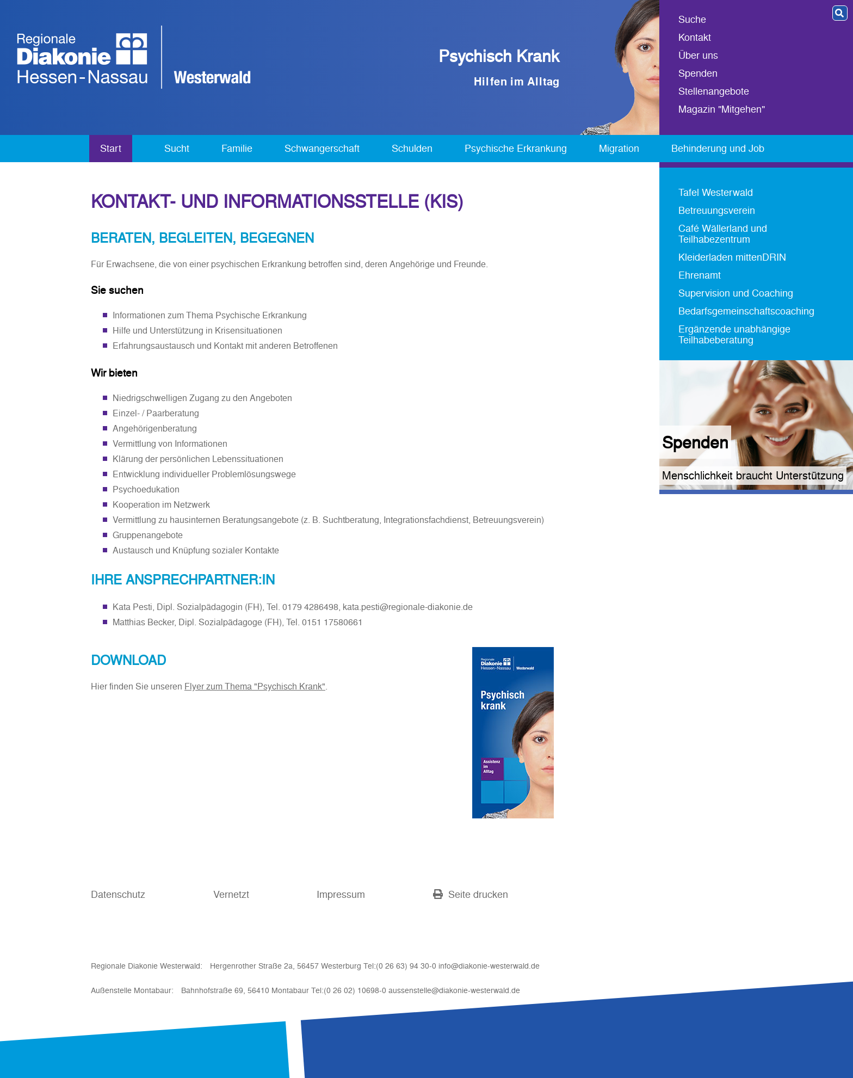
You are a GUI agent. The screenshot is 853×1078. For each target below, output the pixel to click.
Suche (692, 20)
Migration (619, 148)
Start (110, 148)
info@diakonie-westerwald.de (489, 965)
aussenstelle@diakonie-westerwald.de (454, 990)
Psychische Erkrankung (516, 148)
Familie (236, 148)
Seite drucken (470, 894)
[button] (840, 13)
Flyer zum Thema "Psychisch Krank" (254, 686)
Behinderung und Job (717, 148)
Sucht (176, 148)
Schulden (412, 148)
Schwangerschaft (322, 148)
